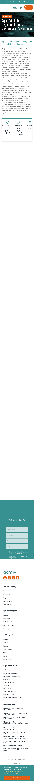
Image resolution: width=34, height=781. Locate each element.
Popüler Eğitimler (9, 704)
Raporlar (5, 656)
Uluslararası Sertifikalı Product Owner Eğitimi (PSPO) (14, 718)
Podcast (5, 646)
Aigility (9, 587)
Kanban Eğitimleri (8, 625)
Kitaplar (5, 639)
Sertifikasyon (18, 125)
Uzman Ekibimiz (8, 594)
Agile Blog (6, 642)
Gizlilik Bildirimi (17, 763)
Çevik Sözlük (7, 659)
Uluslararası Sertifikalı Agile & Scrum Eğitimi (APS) (13, 709)
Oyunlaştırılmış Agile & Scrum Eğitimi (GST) (14, 742)
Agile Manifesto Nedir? (9, 679)
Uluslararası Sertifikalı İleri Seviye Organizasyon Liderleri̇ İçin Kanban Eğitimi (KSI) (15, 723)
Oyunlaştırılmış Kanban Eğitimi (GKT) (14, 745)
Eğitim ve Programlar (10, 611)
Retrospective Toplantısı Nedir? (12, 676)
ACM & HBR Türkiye (9, 649)
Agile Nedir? (6, 670)
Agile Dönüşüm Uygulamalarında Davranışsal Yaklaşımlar (18, 8)
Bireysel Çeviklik (10, 1)
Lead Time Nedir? (8, 694)
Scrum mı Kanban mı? (9, 691)
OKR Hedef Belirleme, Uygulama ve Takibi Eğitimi (15, 749)
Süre (7, 125)
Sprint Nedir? (7, 685)
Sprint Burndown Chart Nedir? (12, 697)
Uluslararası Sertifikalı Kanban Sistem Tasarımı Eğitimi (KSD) (14, 728)
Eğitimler (5, 615)
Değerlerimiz (7, 598)
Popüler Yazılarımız (10, 666)
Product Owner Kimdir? (10, 673)
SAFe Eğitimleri (7, 629)
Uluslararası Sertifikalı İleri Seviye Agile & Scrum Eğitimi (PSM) (15, 713)
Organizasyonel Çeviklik (22, 1)
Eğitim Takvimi (7, 622)
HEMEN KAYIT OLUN (17, 777)
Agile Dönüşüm (7, 604)
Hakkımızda (6, 591)
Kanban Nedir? (7, 688)
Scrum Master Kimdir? (9, 682)
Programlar (6, 618)
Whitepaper (6, 653)
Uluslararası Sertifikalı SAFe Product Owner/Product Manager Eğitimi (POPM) (15, 737)
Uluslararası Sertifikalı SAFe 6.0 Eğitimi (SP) (14, 733)
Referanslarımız (8, 601)
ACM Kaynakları (9, 635)
